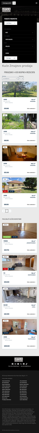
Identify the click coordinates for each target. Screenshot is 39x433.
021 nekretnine (5, 382)
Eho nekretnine (23, 387)
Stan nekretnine (6, 391)
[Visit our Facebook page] (12, 364)
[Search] (14, 3)
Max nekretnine (23, 392)
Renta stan (4, 398)
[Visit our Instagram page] (15, 364)
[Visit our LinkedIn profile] (24, 364)
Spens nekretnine (6, 389)
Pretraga (10, 58)
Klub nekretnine (5, 387)
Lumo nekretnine (23, 399)
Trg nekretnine (23, 394)
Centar (7, 53)
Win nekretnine (23, 389)
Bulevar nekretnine (24, 384)
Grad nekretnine (6, 381)
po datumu (6, 78)
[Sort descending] (22, 78)
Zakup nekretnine (24, 398)
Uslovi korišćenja (26, 366)
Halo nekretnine (23, 386)
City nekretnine (23, 381)
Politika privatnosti (13, 366)
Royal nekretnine (6, 384)
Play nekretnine (5, 392)
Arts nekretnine (5, 396)
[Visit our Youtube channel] (18, 364)
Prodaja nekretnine (6, 399)
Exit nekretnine (23, 391)
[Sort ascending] (20, 78)
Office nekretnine (6, 386)
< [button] (3, 211)
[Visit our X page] (21, 364)
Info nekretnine (23, 382)
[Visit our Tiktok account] (26, 364)
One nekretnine (23, 396)
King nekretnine (5, 394)
